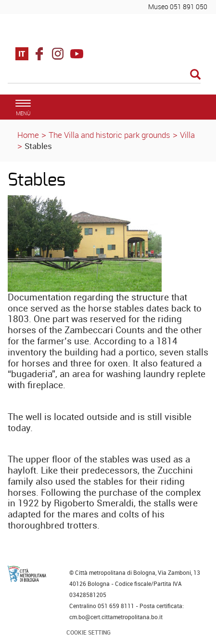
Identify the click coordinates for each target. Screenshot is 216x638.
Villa (187, 134)
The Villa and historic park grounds (109, 134)
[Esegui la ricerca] (195, 75)
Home (28, 134)
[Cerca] (104, 75)
